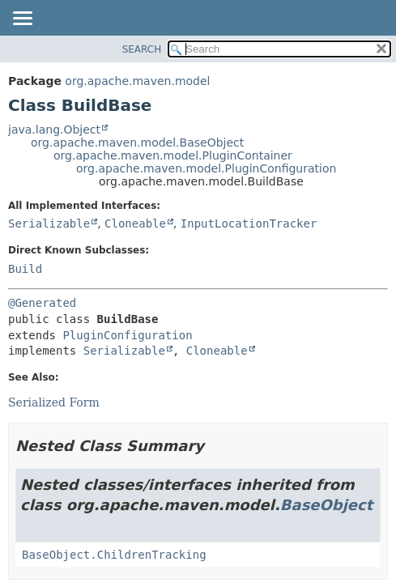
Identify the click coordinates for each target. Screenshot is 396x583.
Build (25, 268)
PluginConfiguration (127, 335)
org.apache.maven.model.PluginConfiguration (206, 168)
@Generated (42, 302)
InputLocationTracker (249, 223)
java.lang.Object (54, 129)
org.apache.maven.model (137, 80)
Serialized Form (54, 402)
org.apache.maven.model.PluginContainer (172, 155)
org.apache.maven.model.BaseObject (137, 142)
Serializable (49, 223)
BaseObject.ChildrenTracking (114, 554)
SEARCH (142, 49)
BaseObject (326, 504)
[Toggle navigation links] (22, 19)
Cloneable (135, 223)
